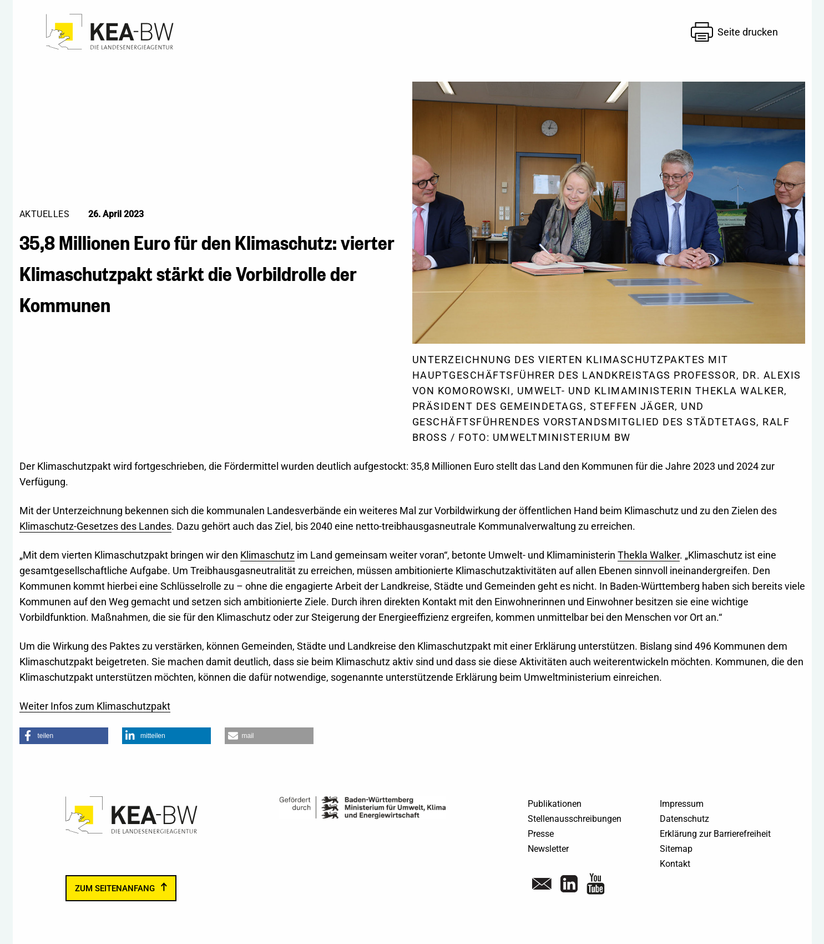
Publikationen (555, 804)
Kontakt (675, 863)
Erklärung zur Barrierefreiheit (715, 833)
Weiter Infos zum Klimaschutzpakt (94, 706)
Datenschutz (684, 819)
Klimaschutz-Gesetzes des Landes (95, 526)
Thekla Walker (649, 555)
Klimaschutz (267, 555)
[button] (63, 735)
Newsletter (548, 848)
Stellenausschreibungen (574, 819)
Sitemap (676, 848)
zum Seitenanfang (115, 888)
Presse (541, 833)
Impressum (682, 804)
